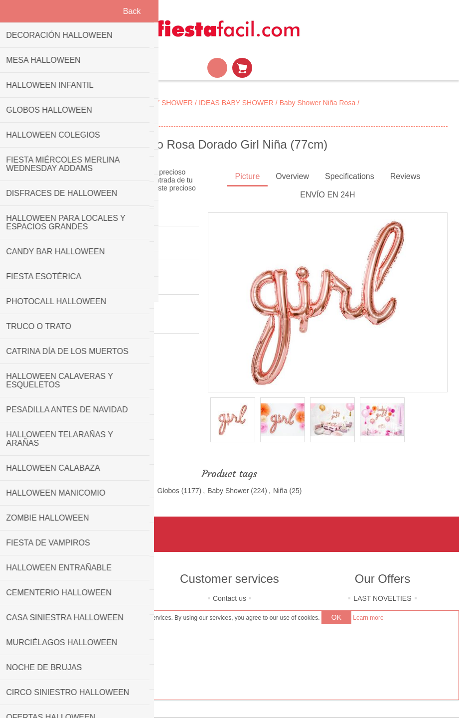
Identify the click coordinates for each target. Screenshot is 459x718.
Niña (280, 491)
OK (336, 617)
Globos (168, 491)
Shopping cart (242, 68)
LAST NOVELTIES (382, 598)
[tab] (247, 177)
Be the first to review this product (62, 247)
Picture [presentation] (247, 176)
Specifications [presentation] (349, 176)
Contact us (229, 598)
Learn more (368, 617)
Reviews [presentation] (405, 176)
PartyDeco (67, 322)
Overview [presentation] (292, 176)
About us (76, 598)
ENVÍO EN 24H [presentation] (327, 194)
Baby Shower (228, 491)
